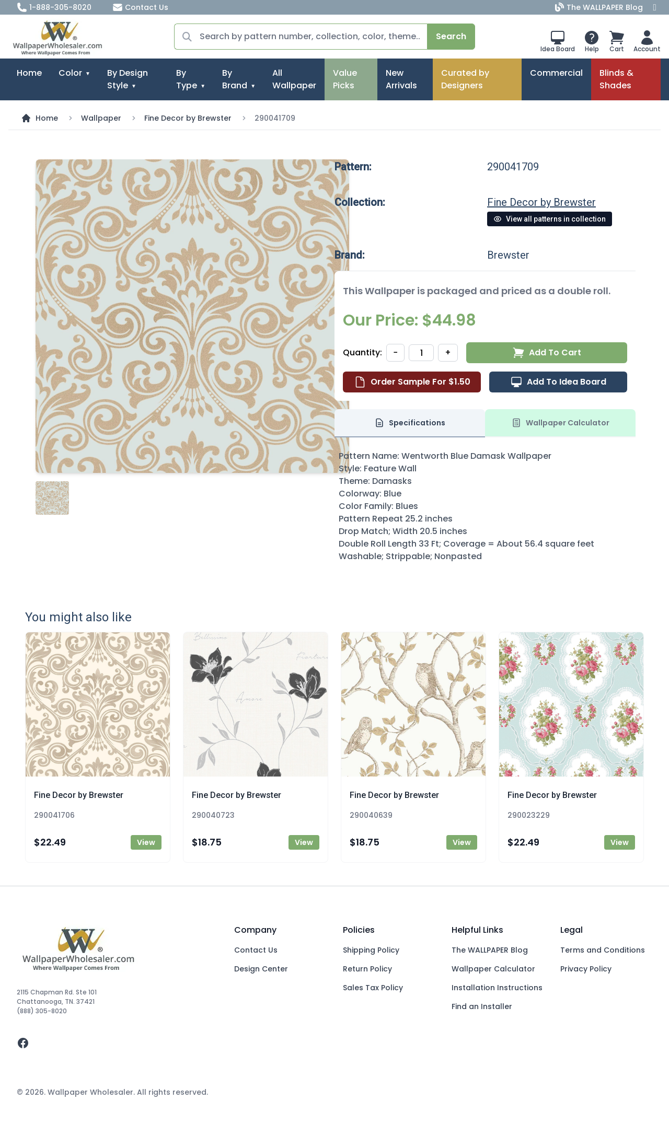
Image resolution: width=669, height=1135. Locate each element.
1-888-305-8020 (54, 7)
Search (451, 36)
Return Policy (367, 969)
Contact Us (140, 7)
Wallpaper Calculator (493, 969)
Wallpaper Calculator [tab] (560, 423)
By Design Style (127, 79)
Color (70, 73)
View (146, 842)
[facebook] (117, 1043)
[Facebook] (655, 7)
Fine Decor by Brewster (188, 118)
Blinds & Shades (616, 79)
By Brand (234, 79)
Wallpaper (101, 118)
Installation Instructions (497, 987)
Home (29, 73)
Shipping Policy (371, 950)
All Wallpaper (294, 79)
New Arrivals (401, 79)
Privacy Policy (586, 969)
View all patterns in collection (549, 219)
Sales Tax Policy (373, 987)
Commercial (556, 73)
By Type (186, 79)
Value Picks (345, 79)
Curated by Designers (465, 79)
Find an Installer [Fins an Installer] (482, 1006)
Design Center (261, 969)
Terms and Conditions (602, 950)
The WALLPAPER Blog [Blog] (600, 7)
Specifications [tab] (409, 423)
